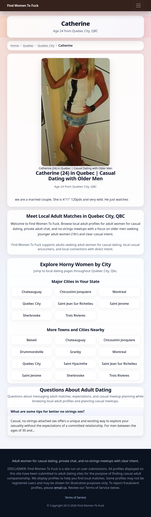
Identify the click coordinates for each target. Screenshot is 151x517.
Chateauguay (31, 292)
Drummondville (31, 352)
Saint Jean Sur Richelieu (75, 303)
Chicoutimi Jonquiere (75, 292)
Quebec (28, 45)
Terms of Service (75, 497)
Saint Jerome (119, 303)
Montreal (119, 292)
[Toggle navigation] (138, 5)
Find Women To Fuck (23, 5)
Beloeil (32, 340)
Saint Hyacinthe (75, 363)
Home (14, 45)
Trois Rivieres (75, 315)
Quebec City (46, 45)
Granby (75, 352)
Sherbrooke (31, 315)
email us (60, 487)
